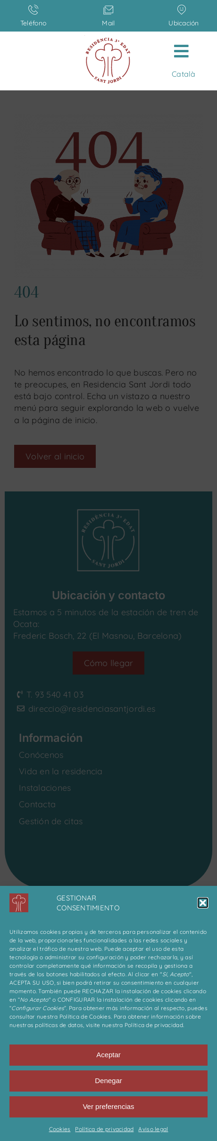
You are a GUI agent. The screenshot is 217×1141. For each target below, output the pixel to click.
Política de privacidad (154, 1025)
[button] (203, 903)
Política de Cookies (85, 1016)
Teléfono (33, 23)
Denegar (108, 1081)
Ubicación (183, 23)
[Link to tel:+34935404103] (33, 10)
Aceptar (108, 1055)
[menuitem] (183, 74)
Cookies (60, 1129)
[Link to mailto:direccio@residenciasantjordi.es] (108, 10)
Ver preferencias (108, 1106)
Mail (108, 23)
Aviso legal (153, 1129)
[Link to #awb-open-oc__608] (181, 51)
